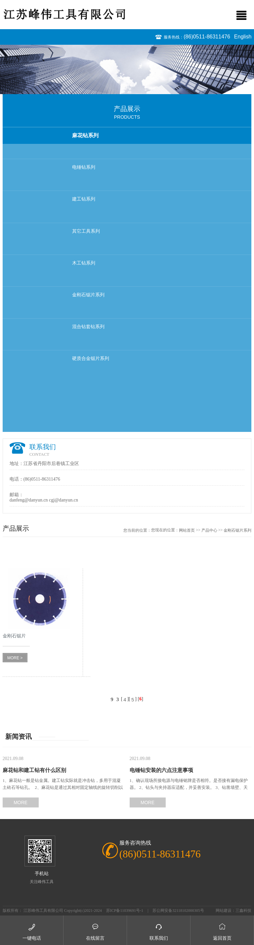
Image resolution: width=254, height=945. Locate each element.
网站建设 (224, 910)
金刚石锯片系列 (88, 294)
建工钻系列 (83, 199)
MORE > (14, 658)
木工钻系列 (83, 263)
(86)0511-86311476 (207, 36)
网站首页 (187, 530)
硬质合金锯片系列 (90, 358)
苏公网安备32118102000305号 (178, 910)
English (242, 36)
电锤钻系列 (83, 167)
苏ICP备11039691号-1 (124, 910)
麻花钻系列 (85, 135)
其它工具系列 (86, 231)
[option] (127, 69)
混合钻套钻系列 (88, 326)
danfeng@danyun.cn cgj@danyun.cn (44, 500)
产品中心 (209, 530)
